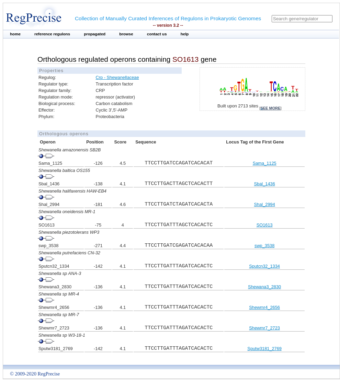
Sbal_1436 (264, 183)
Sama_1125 (264, 163)
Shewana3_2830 (264, 286)
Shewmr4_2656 (264, 307)
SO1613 (265, 225)
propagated (94, 34)
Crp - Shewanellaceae (117, 77)
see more (270, 108)
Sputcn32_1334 (264, 266)
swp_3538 (264, 245)
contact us (157, 34)
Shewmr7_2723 (264, 328)
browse (126, 34)
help (185, 34)
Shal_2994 (264, 204)
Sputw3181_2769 (264, 348)
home (15, 34)
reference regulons (52, 34)
